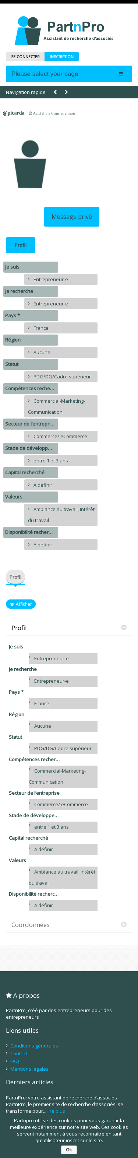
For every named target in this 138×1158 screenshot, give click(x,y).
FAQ (14, 1061)
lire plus (56, 1111)
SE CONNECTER (25, 56)
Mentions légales (29, 1069)
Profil (20, 245)
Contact (18, 1053)
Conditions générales (34, 1045)
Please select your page (44, 73)
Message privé (72, 217)
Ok (69, 1149)
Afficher (24, 604)
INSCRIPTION (62, 56)
